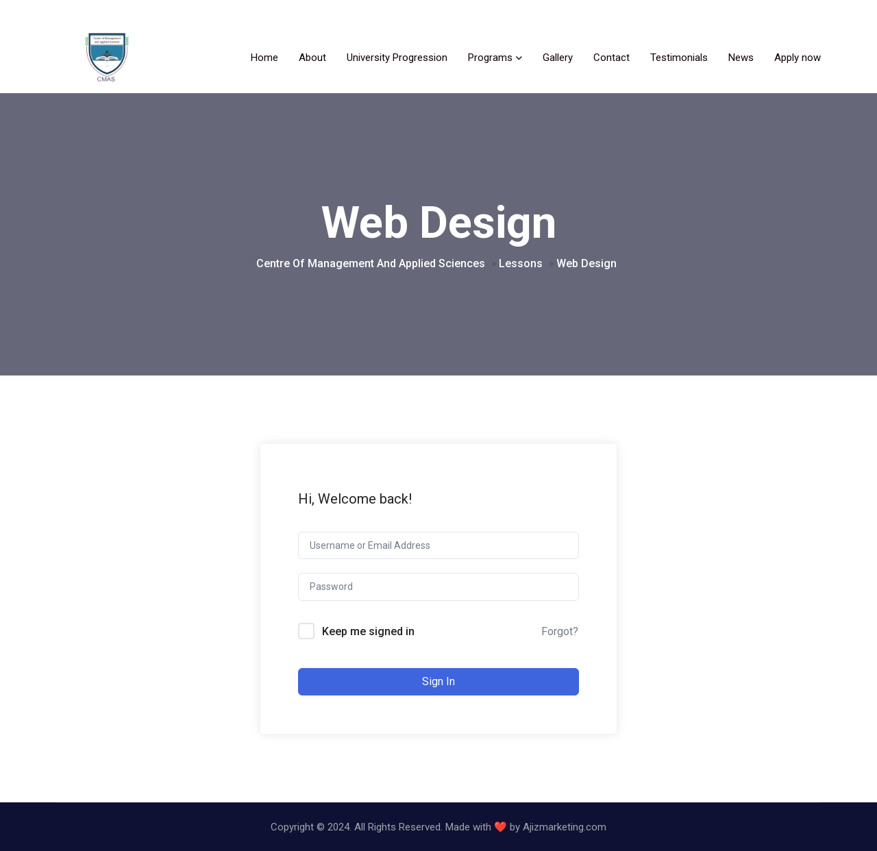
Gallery (558, 57)
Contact (611, 57)
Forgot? (559, 631)
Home (264, 57)
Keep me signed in (368, 631)
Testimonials (679, 57)
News (741, 57)
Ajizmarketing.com (564, 827)
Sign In (438, 681)
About (312, 57)
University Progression (397, 57)
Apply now (797, 57)
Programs (490, 57)
